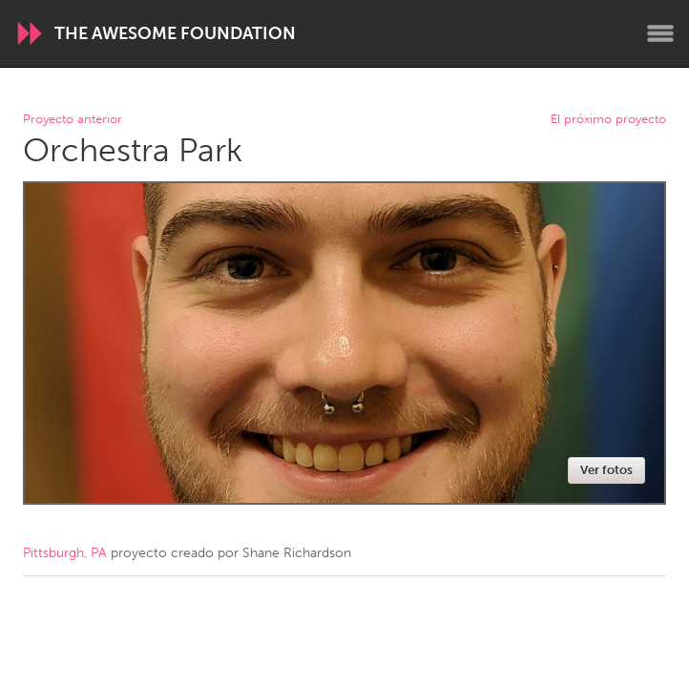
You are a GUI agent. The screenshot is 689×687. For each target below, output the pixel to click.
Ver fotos (606, 470)
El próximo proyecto (608, 120)
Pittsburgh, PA (65, 553)
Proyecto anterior (72, 120)
